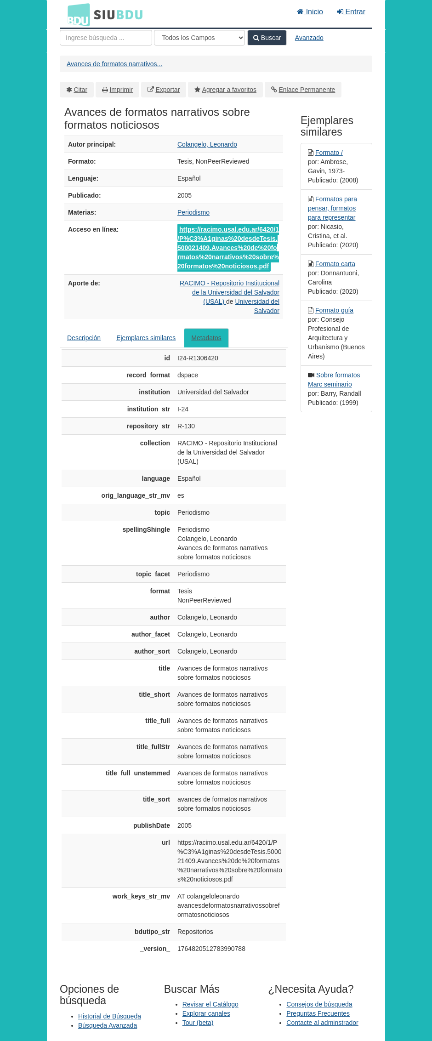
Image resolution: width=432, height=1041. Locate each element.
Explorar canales (206, 1013)
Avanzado (309, 37)
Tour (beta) (198, 1022)
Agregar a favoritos (229, 89)
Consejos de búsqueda (319, 1004)
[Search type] (199, 38)
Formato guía (334, 310)
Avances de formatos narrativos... (114, 64)
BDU (76, 14)
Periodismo (193, 212)
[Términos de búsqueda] (106, 38)
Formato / (329, 152)
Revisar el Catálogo (210, 1004)
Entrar (351, 12)
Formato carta (335, 263)
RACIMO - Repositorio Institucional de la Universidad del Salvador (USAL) (229, 292)
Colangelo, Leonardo (207, 144)
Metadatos (206, 337)
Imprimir (121, 89)
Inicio (310, 12)
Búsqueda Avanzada (107, 1025)
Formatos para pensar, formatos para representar (332, 208)
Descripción (84, 337)
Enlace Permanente (307, 89)
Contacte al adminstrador (322, 1022)
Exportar (167, 89)
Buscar (267, 37)
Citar (81, 89)
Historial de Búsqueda (109, 1016)
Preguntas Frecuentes (318, 1013)
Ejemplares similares (146, 337)
